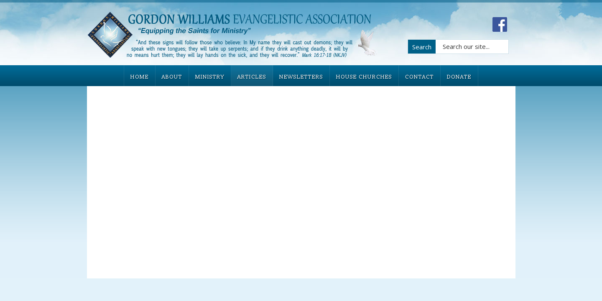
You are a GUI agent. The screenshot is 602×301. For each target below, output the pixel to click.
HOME (139, 77)
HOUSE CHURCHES (364, 77)
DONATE (459, 77)
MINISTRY (209, 77)
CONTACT (419, 77)
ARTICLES (251, 77)
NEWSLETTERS (301, 77)
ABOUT (172, 77)
